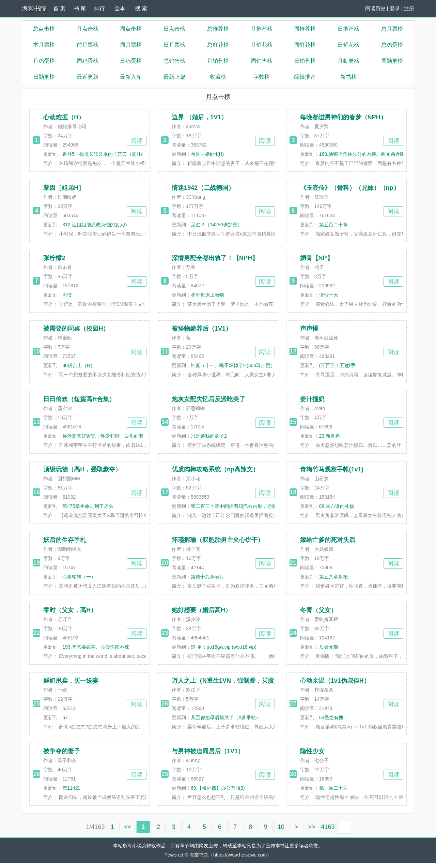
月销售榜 (218, 61)
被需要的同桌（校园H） (76, 328)
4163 (328, 826)
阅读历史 (375, 8)
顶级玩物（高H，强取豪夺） (82, 469)
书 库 (80, 8)
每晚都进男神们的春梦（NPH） (343, 117)
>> (311, 826)
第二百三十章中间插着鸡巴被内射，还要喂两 (238, 506)
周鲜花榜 (305, 45)
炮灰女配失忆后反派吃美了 (208, 399)
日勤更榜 (44, 77)
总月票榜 (392, 29)
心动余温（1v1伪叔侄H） (335, 680)
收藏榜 (218, 77)
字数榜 (261, 77)
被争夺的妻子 (61, 751)
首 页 (59, 8)
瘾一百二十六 (333, 788)
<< (127, 826)
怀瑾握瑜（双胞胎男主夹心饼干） (218, 539)
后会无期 (328, 647)
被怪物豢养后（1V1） (202, 328)
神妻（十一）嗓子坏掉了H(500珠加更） (233, 365)
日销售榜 (305, 61)
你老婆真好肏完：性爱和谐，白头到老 (102, 436)
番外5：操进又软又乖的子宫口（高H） (103, 154)
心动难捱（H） (63, 117)
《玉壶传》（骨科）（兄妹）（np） (350, 187)
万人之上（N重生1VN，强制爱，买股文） (229, 680)
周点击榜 (131, 29)
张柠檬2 (54, 258)
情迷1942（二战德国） (203, 187)
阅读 (136, 140)
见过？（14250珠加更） (216, 224)
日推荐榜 (348, 29)
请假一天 (328, 295)
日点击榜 (174, 29)
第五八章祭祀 (333, 576)
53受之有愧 (331, 717)
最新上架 (174, 77)
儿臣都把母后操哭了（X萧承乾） (226, 717)
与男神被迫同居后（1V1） (208, 751)
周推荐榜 (305, 29)
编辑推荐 (305, 77)
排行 (99, 8)
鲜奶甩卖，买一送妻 (70, 680)
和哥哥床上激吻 (207, 295)
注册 (409, 8)
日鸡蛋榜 (131, 61)
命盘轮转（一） (79, 576)
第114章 (71, 788)
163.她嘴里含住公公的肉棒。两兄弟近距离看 (366, 154)
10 (281, 826)
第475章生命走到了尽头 (87, 506)
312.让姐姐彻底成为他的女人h (94, 224)
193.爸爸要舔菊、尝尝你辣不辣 (95, 647)
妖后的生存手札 (64, 539)
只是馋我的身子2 (209, 436)
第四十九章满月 (207, 576)
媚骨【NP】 (316, 258)
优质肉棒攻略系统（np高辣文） (215, 469)
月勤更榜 (348, 61)
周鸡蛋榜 (87, 61)
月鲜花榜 (261, 45)
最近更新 (87, 77)
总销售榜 (174, 61)
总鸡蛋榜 (392, 45)
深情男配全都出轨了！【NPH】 (215, 258)
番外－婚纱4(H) (207, 154)
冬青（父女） (318, 610)
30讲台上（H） (78, 365)
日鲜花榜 (348, 45)
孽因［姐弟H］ (63, 187)
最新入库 (131, 77)
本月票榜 (44, 45)
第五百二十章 (333, 224)
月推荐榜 (261, 29)
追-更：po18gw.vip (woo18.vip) (223, 647)
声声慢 (309, 328)
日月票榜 (174, 45)
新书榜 (348, 77)
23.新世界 (329, 436)
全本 (119, 8)
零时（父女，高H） (70, 610)
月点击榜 (87, 29)
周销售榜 (261, 61)
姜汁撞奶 (312, 399)
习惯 (67, 295)
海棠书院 (34, 8)
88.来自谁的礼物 (336, 506)
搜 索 (141, 8)
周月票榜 (131, 45)
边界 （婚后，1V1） (199, 117)
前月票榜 (87, 45)
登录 (395, 8)
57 (65, 717)
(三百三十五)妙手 (337, 365)
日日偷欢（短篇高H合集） (79, 399)
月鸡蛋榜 (44, 61)
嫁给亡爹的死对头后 (327, 539)
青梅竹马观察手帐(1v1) (331, 469)
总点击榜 (44, 29)
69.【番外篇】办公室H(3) (218, 788)
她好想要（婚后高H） (201, 610)
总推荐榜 (218, 29)
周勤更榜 (392, 61)
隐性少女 (312, 751)
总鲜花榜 (218, 45)
